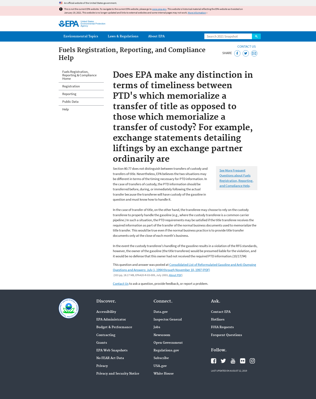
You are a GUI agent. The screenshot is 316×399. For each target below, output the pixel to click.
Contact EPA (221, 312)
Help (65, 109)
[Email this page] (254, 53)
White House (164, 374)
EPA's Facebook (213, 360)
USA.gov (160, 366)
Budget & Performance (114, 327)
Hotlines (218, 320)
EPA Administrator (111, 320)
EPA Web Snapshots (112, 350)
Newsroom (162, 335)
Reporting (69, 94)
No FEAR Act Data (110, 358)
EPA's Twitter (223, 360)
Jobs (157, 327)
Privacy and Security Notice (117, 374)
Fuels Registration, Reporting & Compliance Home (79, 75)
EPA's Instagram (252, 360)
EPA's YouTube (233, 360)
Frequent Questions (226, 335)
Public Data (70, 101)
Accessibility (106, 312)
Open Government (168, 343)
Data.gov (161, 312)
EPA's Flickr (242, 360)
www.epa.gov (159, 8)
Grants (101, 343)
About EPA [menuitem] (156, 36)
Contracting (105, 335)
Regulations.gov (166, 350)
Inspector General (168, 320)
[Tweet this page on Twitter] (246, 53)
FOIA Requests (222, 327)
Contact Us (246, 46)
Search (256, 36)
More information (197, 12)
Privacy (102, 366)
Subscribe (161, 358)
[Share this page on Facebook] (237, 53)
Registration (71, 86)
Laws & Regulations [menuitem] (123, 36)
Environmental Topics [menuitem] (80, 36)
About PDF (175, 275)
